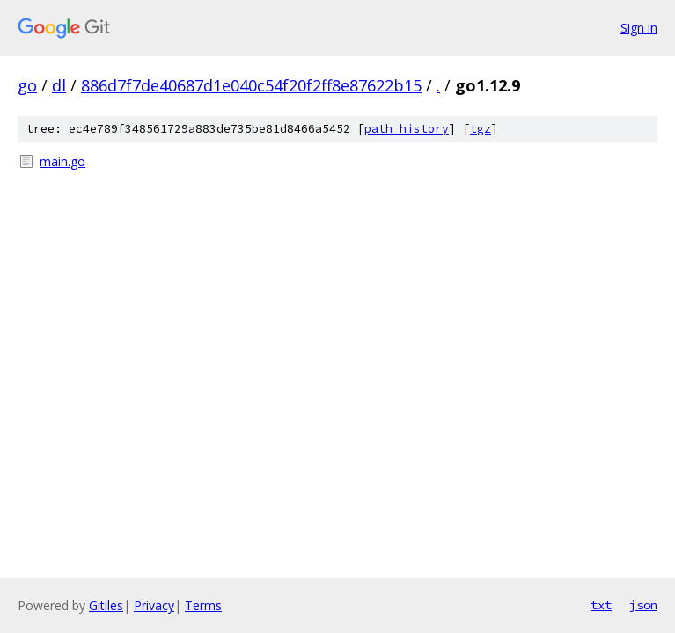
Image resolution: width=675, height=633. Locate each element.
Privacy (154, 605)
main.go (62, 161)
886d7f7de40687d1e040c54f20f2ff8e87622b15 (251, 85)
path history (406, 128)
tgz (480, 128)
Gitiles (106, 605)
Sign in (638, 27)
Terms (203, 605)
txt (601, 605)
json (643, 605)
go (27, 85)
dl (59, 85)
